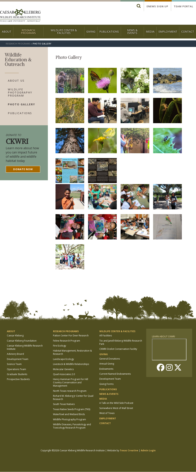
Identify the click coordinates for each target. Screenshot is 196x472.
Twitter (178, 367)
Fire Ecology (59, 345)
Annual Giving (106, 363)
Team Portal (183, 6)
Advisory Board (15, 354)
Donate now (23, 169)
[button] (70, 92)
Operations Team (16, 369)
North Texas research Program (70, 391)
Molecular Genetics (63, 369)
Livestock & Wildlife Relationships (71, 364)
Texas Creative (129, 450)
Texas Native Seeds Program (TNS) (71, 409)
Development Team (17, 359)
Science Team (14, 364)
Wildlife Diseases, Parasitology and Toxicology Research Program (72, 426)
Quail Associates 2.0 (64, 374)
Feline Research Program (66, 340)
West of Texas (106, 413)
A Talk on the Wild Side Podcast (116, 403)
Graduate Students (17, 374)
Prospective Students (18, 379)
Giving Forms (106, 384)
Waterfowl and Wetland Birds (69, 414)
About (6, 31)
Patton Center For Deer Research (71, 335)
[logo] (20, 16)
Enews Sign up (157, 6)
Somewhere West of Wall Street (116, 408)
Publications (109, 31)
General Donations (109, 358)
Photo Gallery (21, 104)
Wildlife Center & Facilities (64, 31)
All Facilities (105, 335)
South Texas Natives (64, 404)
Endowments (106, 368)
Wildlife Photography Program (20, 92)
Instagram (169, 367)
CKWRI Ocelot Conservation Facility (118, 349)
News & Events (132, 31)
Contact (187, 31)
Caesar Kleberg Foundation (22, 340)
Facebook (160, 367)
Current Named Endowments (115, 373)
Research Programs (28, 31)
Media (150, 31)
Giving (90, 31)
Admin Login (148, 450)
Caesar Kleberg (15, 335)
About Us (16, 80)
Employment (167, 31)
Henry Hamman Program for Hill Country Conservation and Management (70, 382)
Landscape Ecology (63, 359)
